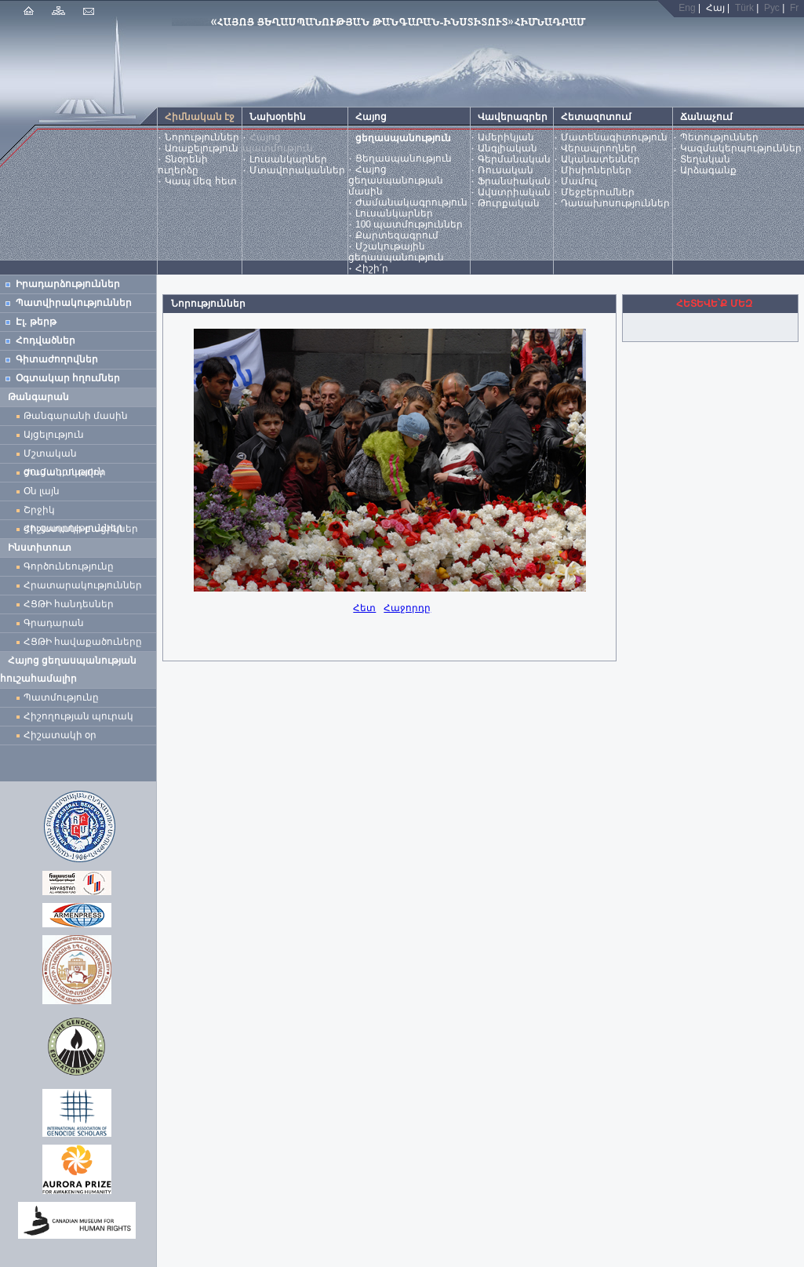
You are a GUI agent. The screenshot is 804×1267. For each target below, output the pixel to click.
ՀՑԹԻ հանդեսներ (71, 604)
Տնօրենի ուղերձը (183, 165)
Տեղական (705, 159)
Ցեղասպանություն (403, 158)
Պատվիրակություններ (74, 302)
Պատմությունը (61, 697)
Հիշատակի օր (60, 735)
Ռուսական (505, 170)
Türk (744, 7)
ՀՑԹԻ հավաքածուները (83, 641)
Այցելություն (54, 434)
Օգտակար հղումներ (68, 378)
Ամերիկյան (506, 137)
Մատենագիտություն (614, 137)
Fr (794, 7)
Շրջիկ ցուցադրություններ (76, 511)
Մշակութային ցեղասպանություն (396, 252)
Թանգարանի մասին (76, 415)
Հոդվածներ (45, 340)
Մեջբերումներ (598, 192)
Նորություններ (202, 137)
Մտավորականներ (297, 170)
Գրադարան (54, 622)
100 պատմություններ (409, 224)
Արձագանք (708, 170)
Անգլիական (507, 148)
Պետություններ (719, 137)
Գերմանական (514, 159)
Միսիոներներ (596, 170)
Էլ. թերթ (36, 321)
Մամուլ (579, 181)
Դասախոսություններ (615, 203)
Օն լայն (44, 491)
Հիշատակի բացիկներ (84, 528)
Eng (686, 7)
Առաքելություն (201, 148)
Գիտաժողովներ (57, 359)
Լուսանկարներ (288, 159)
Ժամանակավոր (65, 472)
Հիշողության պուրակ (78, 716)
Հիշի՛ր (371, 268)
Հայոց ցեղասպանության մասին (395, 180)
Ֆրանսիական (514, 181)
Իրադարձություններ (68, 284)
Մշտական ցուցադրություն (64, 455)
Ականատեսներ (600, 159)
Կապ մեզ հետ (201, 181)
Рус (772, 7)
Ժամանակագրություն (411, 202)
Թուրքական (509, 203)
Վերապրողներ (599, 148)
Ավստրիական (514, 192)
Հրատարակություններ (83, 585)
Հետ (364, 608)
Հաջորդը (407, 608)
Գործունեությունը (69, 566)
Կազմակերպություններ (741, 148)
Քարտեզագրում (396, 235)
